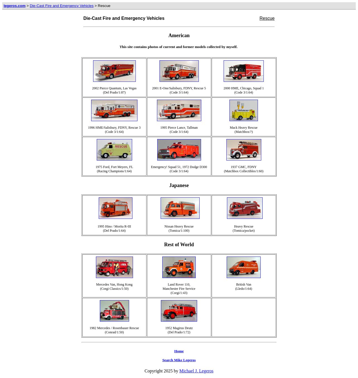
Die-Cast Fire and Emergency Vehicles (62, 6)
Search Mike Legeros (179, 360)
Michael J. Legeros (196, 371)
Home (179, 351)
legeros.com (15, 6)
